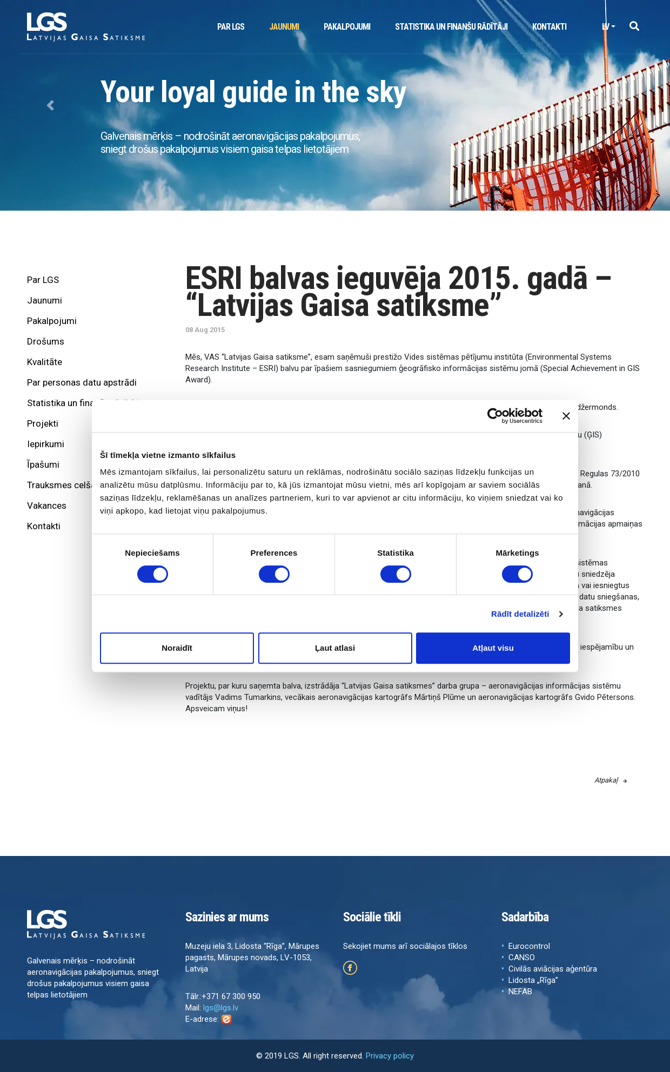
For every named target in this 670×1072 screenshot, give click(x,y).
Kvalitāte (44, 361)
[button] (634, 27)
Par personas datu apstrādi (82, 382)
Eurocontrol (529, 946)
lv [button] (605, 27)
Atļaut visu (493, 647)
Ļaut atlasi (335, 647)
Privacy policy (390, 1056)
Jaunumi (284, 27)
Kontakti (549, 27)
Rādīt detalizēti (520, 613)
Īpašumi (43, 464)
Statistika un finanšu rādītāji (451, 27)
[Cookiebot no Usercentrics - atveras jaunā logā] (495, 416)
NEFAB (520, 991)
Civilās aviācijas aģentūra (552, 969)
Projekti (42, 423)
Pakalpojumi (347, 27)
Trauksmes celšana (66, 485)
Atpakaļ (610, 780)
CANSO (521, 957)
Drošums (45, 341)
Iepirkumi (45, 444)
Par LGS (230, 27)
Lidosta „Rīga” (533, 980)
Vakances (46, 505)
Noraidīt (177, 647)
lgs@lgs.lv (220, 1008)
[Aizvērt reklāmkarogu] (566, 416)
